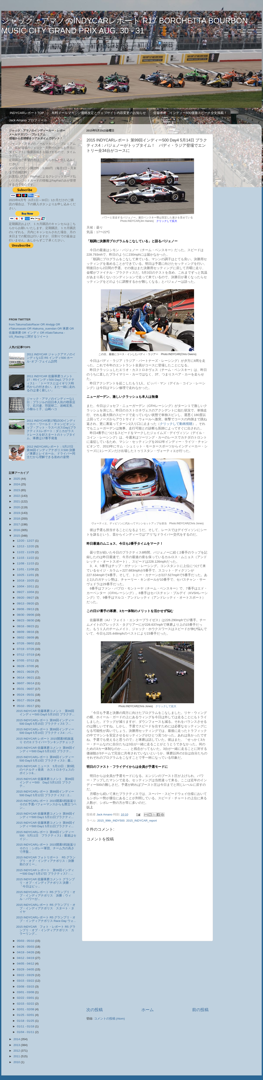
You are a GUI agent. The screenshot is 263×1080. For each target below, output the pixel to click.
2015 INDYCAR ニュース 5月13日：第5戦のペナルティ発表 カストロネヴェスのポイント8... (45, 770)
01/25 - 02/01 (26, 1015)
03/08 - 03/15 (26, 986)
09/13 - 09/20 (26, 603)
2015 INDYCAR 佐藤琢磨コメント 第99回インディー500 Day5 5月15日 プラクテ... (45, 712)
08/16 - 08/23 (26, 626)
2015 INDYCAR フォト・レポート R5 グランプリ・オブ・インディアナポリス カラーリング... (45, 930)
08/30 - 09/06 (26, 614)
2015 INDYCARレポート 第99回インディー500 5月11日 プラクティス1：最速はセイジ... (46, 835)
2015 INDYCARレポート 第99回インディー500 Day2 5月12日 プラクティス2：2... (45, 793)
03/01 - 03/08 (26, 992)
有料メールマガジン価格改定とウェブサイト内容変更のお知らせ (99, 113)
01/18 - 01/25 (26, 1020)
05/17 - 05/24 (26, 700)
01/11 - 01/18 (26, 1026)
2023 (17, 490)
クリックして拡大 (165, 706)
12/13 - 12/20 (26, 546)
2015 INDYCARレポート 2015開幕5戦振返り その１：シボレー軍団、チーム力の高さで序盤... (46, 848)
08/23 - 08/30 (26, 620)
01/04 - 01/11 (26, 1032)
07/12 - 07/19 (26, 654)
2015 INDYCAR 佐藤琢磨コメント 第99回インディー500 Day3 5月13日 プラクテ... (45, 749)
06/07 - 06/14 (26, 683)
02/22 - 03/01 (26, 997)
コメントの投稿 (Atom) (109, 1018)
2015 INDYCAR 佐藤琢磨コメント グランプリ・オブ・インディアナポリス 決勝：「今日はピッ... (45, 883)
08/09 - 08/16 (26, 631)
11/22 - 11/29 (26, 552)
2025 (17, 478)
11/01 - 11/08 (26, 569)
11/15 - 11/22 (26, 557)
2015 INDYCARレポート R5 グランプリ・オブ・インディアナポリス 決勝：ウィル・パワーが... (45, 895)
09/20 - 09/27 (26, 597)
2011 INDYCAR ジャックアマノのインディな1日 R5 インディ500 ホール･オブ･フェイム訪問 (51, 358)
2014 (17, 1039)
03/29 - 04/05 (26, 969)
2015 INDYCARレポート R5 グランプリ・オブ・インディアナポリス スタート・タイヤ (45, 908)
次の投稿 (94, 1009)
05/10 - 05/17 (26, 706)
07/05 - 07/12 (26, 660)
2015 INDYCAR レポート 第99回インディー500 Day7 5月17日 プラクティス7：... (45, 872)
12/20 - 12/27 (26, 540)
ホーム (147, 1009)
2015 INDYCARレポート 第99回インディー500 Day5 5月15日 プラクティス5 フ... (45, 722)
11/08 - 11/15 (26, 563)
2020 (17, 507)
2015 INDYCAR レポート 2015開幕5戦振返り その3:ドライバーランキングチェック (45, 740)
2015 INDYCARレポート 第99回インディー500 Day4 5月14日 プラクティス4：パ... (45, 731)
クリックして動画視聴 (176, 424)
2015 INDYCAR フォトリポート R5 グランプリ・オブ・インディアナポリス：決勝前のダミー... (45, 861)
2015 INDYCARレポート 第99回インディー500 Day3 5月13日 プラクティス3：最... (45, 758)
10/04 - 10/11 (26, 586)
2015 (17, 535)
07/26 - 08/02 (26, 643)
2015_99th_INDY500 (111, 820)
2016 (17, 530)
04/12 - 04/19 (26, 958)
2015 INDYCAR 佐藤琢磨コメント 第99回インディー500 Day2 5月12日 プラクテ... (45, 782)
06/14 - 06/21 (26, 677)
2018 (17, 518)
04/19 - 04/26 (26, 952)
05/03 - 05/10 (26, 940)
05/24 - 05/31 (26, 694)
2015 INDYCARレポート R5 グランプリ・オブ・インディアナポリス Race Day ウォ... (46, 919)
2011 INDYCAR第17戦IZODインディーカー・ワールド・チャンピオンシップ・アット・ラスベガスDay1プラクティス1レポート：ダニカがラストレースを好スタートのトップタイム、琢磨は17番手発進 (51, 429)
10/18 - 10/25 (26, 580)
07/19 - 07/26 (26, 649)
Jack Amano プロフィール (28, 120)
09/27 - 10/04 (26, 592)
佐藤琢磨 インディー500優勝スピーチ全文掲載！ (190, 113)
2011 (17, 1056)
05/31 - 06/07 (26, 688)
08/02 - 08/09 (26, 637)
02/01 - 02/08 (26, 1009)
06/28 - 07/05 (26, 666)
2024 (17, 484)
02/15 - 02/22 (26, 1003)
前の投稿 (200, 1009)
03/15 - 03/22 (26, 980)
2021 (17, 501)
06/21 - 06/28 (26, 671)
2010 (17, 1062)
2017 (17, 524)
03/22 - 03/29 (26, 975)
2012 (17, 1050)
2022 (17, 495)
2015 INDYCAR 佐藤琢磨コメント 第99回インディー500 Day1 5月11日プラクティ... (45, 815)
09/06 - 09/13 (26, 609)
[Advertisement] (147, 974)
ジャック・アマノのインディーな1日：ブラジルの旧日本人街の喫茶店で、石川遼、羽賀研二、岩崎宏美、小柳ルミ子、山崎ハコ (51, 404)
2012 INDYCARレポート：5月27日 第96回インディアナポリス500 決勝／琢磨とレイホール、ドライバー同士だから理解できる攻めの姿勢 (51, 452)
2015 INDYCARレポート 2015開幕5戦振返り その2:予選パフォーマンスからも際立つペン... (46, 804)
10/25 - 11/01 (26, 575)
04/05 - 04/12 (26, 963)
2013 (17, 1045)
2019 (17, 513)
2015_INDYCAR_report (141, 820)
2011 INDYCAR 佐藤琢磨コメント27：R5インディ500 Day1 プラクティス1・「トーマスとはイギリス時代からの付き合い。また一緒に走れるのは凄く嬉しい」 (51, 383)
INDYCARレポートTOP (27, 113)
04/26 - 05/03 (26, 946)
